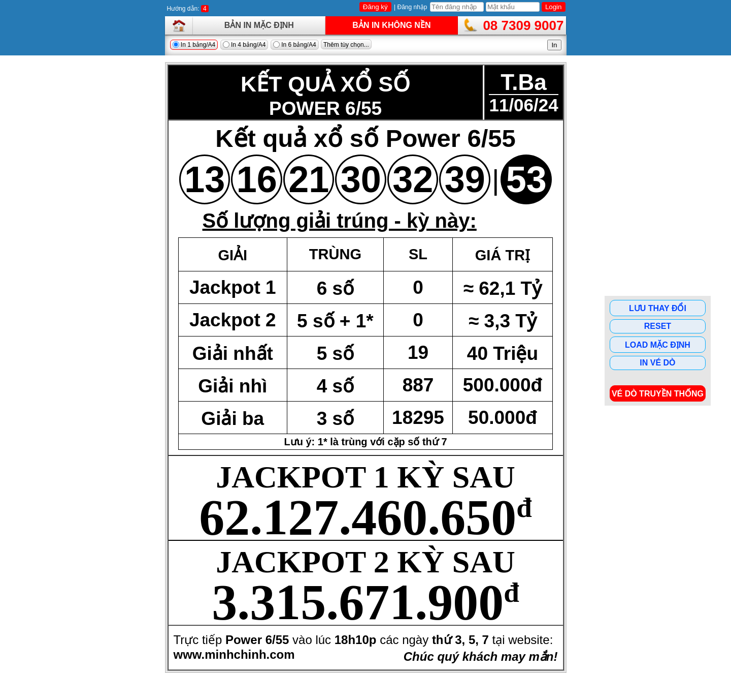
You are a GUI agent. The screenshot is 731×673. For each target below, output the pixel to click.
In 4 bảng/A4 (244, 44)
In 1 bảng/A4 (194, 44)
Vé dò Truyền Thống (658, 393)
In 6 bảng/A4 (294, 44)
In (554, 45)
